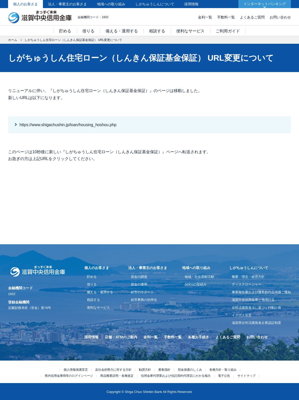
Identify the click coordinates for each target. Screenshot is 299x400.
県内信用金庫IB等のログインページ (69, 375)
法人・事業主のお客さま (67, 4)
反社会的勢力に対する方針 (113, 369)
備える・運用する (122, 31)
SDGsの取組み (196, 284)
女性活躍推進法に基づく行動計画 (256, 307)
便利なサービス (190, 31)
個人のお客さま (25, 4)
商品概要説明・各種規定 (117, 375)
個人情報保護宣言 (76, 369)
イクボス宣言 (242, 315)
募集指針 (164, 369)
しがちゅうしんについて (154, 4)
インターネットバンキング (264, 4)
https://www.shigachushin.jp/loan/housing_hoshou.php (67, 125)
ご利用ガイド (228, 31)
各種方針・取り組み (223, 369)
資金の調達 (139, 277)
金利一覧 (205, 17)
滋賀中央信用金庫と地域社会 (253, 300)
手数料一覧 (226, 17)
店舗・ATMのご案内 (121, 337)
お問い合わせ (280, 17)
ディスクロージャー (246, 284)
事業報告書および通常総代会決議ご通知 (261, 292)
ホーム (12, 40)
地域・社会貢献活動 (199, 277)
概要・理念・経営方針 (248, 277)
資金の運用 (139, 284)
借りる (88, 31)
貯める (65, 31)
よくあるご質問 (252, 17)
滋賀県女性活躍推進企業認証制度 (256, 323)
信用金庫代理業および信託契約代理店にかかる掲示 (176, 375)
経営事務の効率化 (144, 300)
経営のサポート (142, 292)
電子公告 (224, 375)
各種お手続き (198, 337)
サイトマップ (246, 375)
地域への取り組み (111, 4)
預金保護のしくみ (190, 369)
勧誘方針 (145, 369)
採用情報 (191, 4)
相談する (157, 31)
